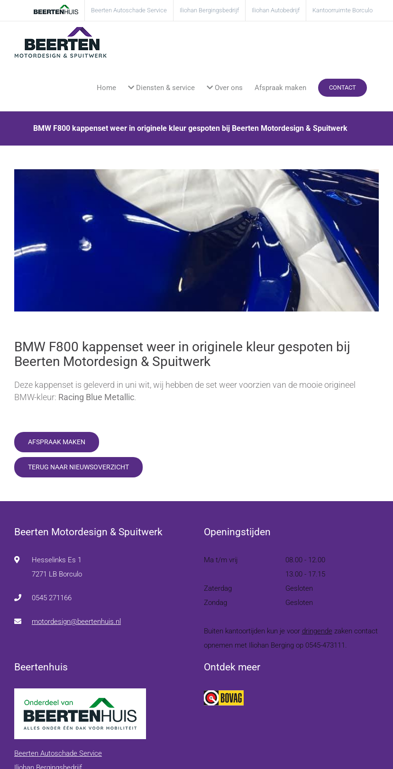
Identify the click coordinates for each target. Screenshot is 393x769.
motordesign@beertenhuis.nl (76, 621)
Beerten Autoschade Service (58, 753)
